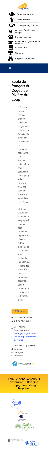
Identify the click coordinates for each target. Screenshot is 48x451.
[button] (10, 68)
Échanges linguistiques (25, 333)
